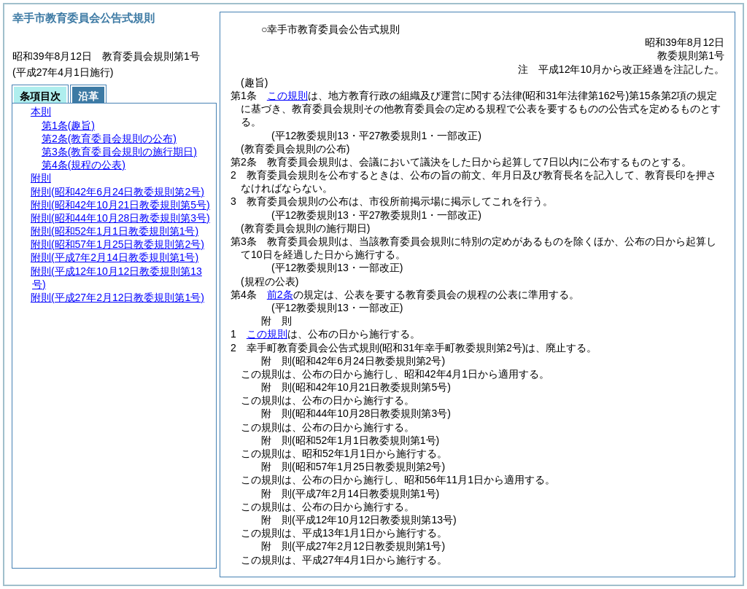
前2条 (280, 294)
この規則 (287, 95)
